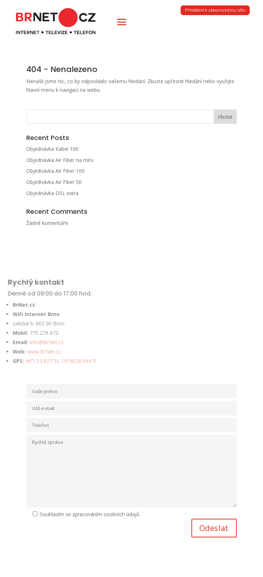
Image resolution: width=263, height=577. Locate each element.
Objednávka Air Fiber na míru (60, 160)
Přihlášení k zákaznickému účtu (215, 10)
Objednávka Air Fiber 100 (55, 170)
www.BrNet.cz (36, 351)
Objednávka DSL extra (52, 193)
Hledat (225, 116)
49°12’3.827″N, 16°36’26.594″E (53, 360)
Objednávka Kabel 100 (52, 148)
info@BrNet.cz (39, 342)
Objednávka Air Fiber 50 (54, 182)
